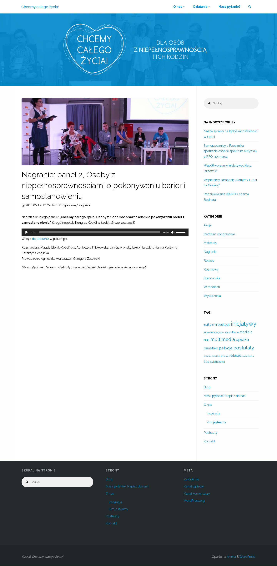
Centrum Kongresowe (61, 205)
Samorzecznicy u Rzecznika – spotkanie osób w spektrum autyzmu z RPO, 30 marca (230, 151)
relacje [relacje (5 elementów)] (235, 355)
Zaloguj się (191, 479)
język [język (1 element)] (221, 333)
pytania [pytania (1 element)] (225, 356)
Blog (207, 387)
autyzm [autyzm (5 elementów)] (210, 324)
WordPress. (247, 557)
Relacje (209, 261)
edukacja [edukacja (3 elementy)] (224, 325)
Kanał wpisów (194, 486)
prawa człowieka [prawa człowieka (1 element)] (212, 356)
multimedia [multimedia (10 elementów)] (222, 339)
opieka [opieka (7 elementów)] (242, 339)
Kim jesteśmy (216, 422)
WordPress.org (194, 501)
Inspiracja (213, 413)
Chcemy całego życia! (40, 7)
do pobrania (40, 239)
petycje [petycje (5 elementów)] (226, 348)
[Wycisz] (173, 232)
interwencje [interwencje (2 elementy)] (211, 332)
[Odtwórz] (26, 232)
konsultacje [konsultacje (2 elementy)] (232, 332)
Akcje (207, 225)
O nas (208, 405)
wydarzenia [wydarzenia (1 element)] (248, 356)
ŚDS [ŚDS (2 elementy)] (206, 361)
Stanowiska (212, 278)
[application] (105, 232)
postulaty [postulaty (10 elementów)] (243, 348)
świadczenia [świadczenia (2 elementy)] (217, 361)
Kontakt (209, 441)
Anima (231, 557)
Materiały (210, 243)
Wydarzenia (212, 296)
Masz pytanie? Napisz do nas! (225, 396)
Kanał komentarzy (197, 494)
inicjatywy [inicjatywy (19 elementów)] (243, 324)
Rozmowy (211, 269)
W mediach (212, 287)
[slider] (99, 232)
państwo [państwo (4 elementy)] (211, 348)
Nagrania (85, 205)
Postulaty (210, 433)
